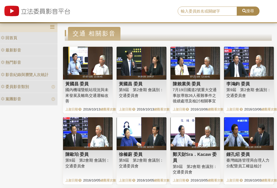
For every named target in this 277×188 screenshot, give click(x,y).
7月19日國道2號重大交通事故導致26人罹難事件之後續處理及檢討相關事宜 (195, 95)
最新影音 (11, 50)
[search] (207, 11)
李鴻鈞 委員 (238, 83)
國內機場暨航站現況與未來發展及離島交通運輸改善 (86, 95)
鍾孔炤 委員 (238, 154)
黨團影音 (11, 99)
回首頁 (9, 38)
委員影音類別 (15, 86)
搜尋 (248, 11)
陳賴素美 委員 (187, 83)
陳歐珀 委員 (77, 154)
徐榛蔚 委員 (130, 154)
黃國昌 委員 (77, 83)
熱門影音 (11, 62)
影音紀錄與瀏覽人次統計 (25, 74)
